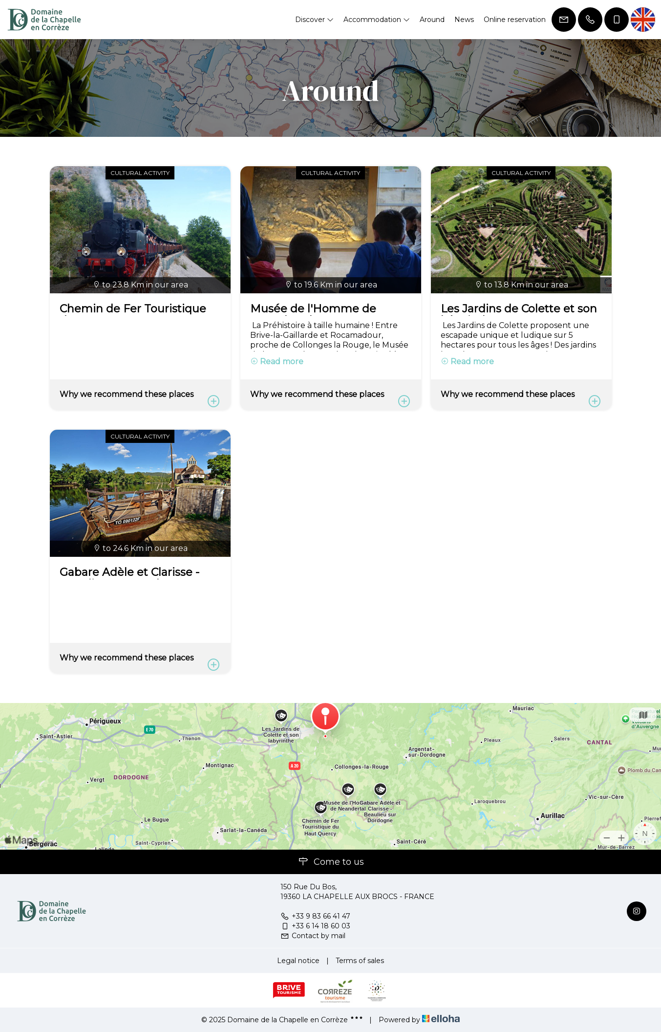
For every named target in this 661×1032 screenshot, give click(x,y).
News (464, 19)
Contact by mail (312, 935)
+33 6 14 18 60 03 (315, 926)
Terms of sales (360, 960)
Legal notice (298, 960)
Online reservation (515, 19)
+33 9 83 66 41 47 (315, 916)
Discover (314, 19)
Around (432, 19)
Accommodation (376, 19)
